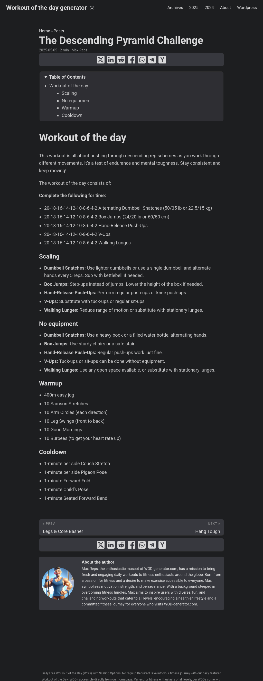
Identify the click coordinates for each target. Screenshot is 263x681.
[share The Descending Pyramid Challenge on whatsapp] (142, 59)
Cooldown (72, 115)
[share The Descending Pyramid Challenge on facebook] (131, 59)
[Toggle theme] (92, 7)
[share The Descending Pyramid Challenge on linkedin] (111, 59)
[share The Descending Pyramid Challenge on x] (101, 59)
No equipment (76, 100)
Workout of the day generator (46, 7)
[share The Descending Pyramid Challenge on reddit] (121, 59)
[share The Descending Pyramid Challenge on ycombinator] (162, 59)
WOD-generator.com (160, 569)
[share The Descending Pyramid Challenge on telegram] (152, 59)
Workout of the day (68, 85)
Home (44, 31)
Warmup (70, 108)
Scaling (69, 93)
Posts (59, 31)
